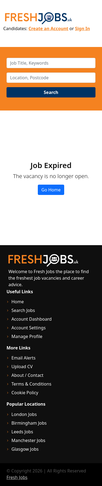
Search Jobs (23, 310)
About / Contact (27, 375)
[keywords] (51, 63)
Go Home (51, 190)
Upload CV (22, 367)
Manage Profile (26, 336)
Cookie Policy (24, 393)
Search (51, 92)
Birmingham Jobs (29, 423)
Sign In (82, 28)
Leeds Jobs (22, 432)
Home (17, 302)
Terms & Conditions (31, 384)
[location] (51, 77)
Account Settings (28, 328)
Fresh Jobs (17, 477)
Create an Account (48, 28)
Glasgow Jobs (25, 449)
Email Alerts (23, 358)
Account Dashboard (31, 319)
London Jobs (24, 414)
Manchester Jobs (28, 440)
